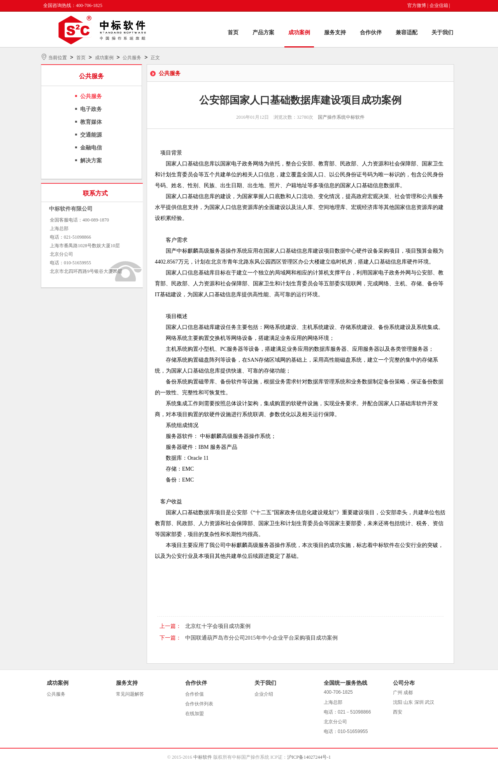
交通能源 (91, 135)
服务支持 (335, 32)
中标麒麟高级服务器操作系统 (212, 251)
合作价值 (194, 694)
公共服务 (132, 57)
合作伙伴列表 (199, 704)
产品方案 (263, 32)
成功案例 (299, 32)
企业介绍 (263, 694)
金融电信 (91, 148)
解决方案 (91, 160)
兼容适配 (406, 32)
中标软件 (202, 757)
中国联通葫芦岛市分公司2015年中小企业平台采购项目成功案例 (261, 638)
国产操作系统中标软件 (341, 117)
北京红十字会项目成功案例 (218, 626)
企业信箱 (439, 5)
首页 (233, 32)
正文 (155, 57)
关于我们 (442, 32)
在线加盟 (194, 713)
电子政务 (91, 109)
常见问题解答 (130, 694)
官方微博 (416, 5)
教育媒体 (91, 122)
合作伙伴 (371, 32)
